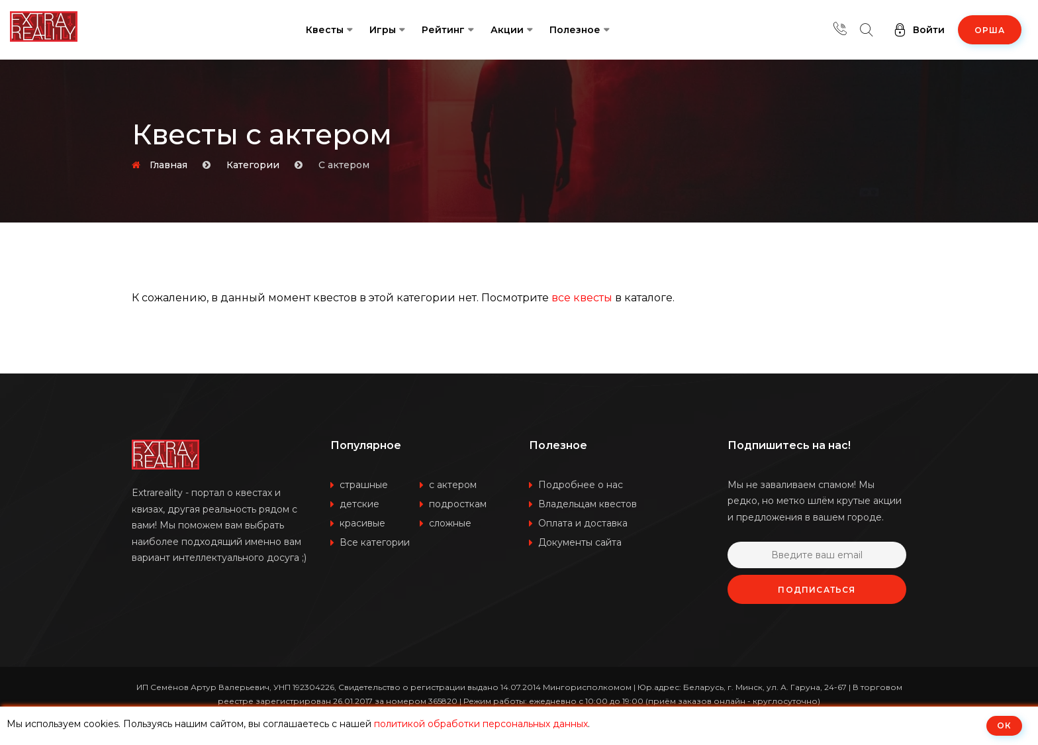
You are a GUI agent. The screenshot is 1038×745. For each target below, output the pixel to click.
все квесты (581, 297)
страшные (364, 485)
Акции (507, 30)
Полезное (574, 30)
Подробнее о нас (580, 485)
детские (359, 504)
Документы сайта (580, 542)
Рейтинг (443, 30)
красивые (362, 523)
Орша (989, 30)
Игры (382, 30)
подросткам (458, 504)
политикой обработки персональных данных (481, 724)
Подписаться (816, 590)
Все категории (375, 542)
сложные (450, 523)
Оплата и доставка (583, 523)
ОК (1004, 725)
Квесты (325, 30)
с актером (453, 485)
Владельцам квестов (587, 504)
